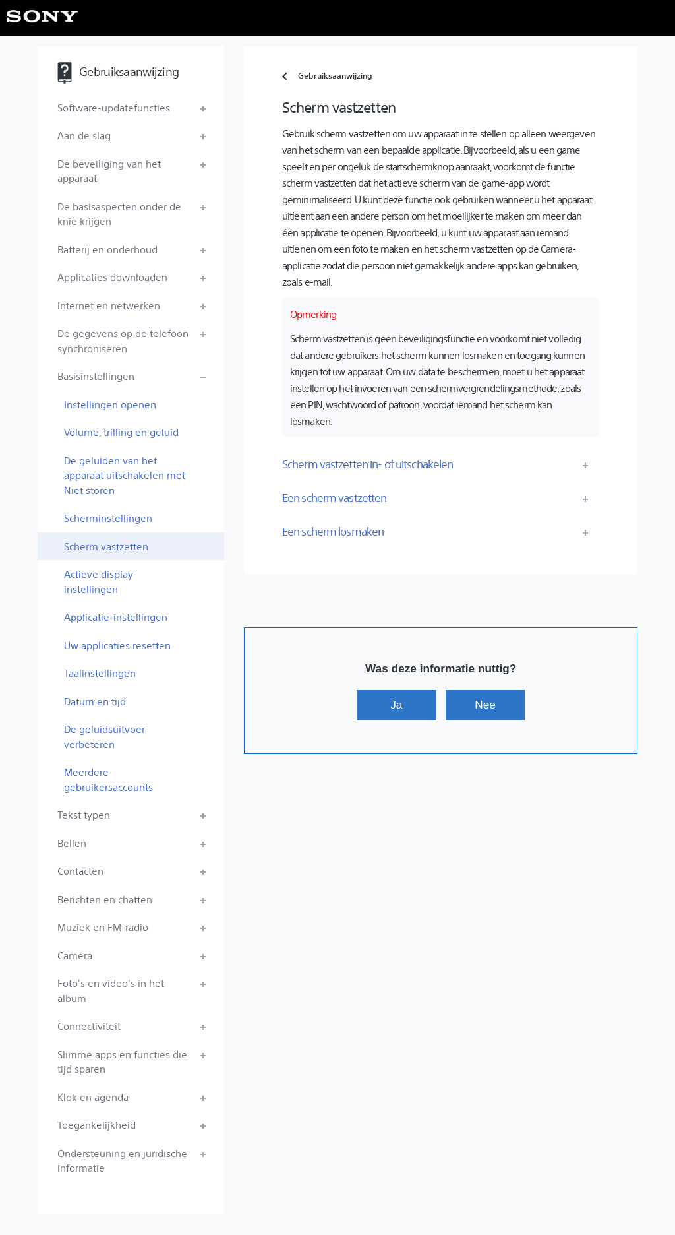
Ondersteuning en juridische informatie (122, 1160)
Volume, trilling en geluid (121, 432)
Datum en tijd (95, 701)
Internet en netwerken (108, 305)
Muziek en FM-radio (102, 926)
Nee (485, 704)
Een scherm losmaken (333, 531)
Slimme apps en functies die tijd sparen (122, 1061)
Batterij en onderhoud (107, 249)
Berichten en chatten (104, 899)
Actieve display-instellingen (100, 581)
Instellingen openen (110, 404)
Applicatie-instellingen (115, 616)
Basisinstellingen (95, 375)
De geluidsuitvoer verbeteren (104, 736)
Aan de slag (84, 135)
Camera (74, 955)
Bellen (71, 843)
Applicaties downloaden (112, 276)
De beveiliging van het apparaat (109, 171)
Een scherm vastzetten (334, 497)
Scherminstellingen (108, 517)
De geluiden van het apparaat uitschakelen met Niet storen (124, 475)
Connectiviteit (89, 1025)
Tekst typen (83, 814)
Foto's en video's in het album (110, 990)
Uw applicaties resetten (117, 645)
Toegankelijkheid (96, 1124)
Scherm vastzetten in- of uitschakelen (367, 464)
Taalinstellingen (100, 672)
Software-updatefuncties (113, 107)
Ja (396, 704)
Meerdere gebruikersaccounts (108, 779)
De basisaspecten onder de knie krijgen (119, 214)
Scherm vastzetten (106, 546)
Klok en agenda (93, 1097)
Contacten (80, 870)
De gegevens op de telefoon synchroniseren (123, 340)
